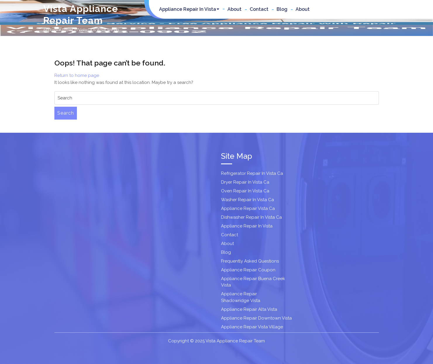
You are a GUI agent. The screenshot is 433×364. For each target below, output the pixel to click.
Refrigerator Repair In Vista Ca (252, 173)
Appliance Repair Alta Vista (249, 309)
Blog (282, 9)
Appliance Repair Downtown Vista (256, 318)
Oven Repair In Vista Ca (245, 191)
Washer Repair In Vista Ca (247, 199)
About (234, 9)
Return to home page (76, 75)
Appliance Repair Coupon (248, 269)
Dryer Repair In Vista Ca (245, 182)
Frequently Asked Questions (250, 261)
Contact (259, 9)
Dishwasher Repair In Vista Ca (251, 217)
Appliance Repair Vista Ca (248, 208)
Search (65, 113)
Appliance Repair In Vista (187, 9)
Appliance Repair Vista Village (252, 327)
